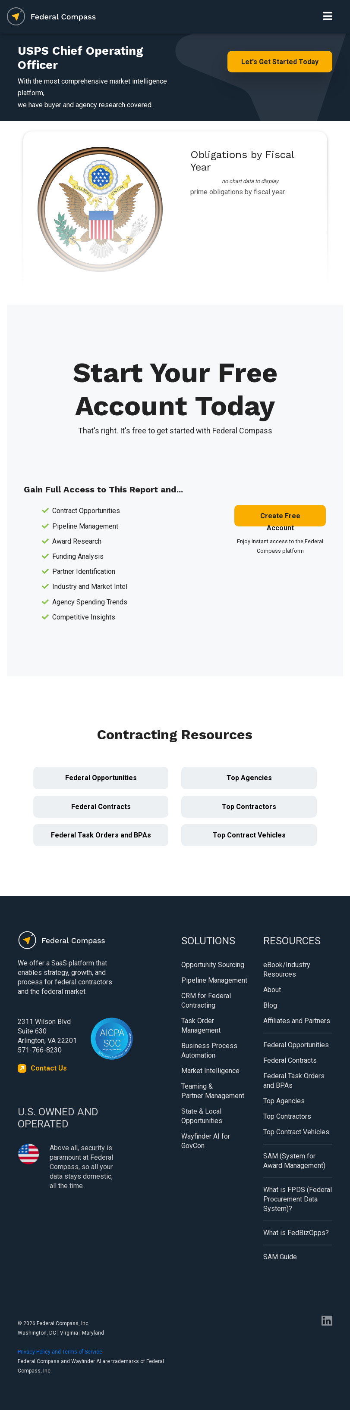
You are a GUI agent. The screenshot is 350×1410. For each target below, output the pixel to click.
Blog (270, 1005)
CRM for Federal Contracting (206, 1000)
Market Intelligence (210, 1071)
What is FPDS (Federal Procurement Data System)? (297, 1199)
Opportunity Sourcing (212, 965)
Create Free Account (280, 519)
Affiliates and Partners (296, 1021)
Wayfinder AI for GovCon (205, 1141)
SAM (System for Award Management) (294, 1161)
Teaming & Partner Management (212, 1091)
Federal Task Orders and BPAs (101, 835)
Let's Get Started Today (279, 62)
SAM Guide (280, 1257)
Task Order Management (201, 1025)
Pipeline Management (214, 980)
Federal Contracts (101, 807)
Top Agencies (249, 778)
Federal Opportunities (101, 778)
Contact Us (49, 1068)
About (272, 990)
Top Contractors (249, 807)
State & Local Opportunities (201, 1116)
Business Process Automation (209, 1050)
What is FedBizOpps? (296, 1233)
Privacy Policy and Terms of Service (60, 1352)
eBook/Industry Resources (286, 969)
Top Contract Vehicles (249, 835)
